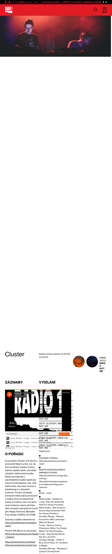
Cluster (51, 395)
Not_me (103, 369)
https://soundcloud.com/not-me (20, 545)
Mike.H (22, 2)
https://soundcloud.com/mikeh (20, 542)
